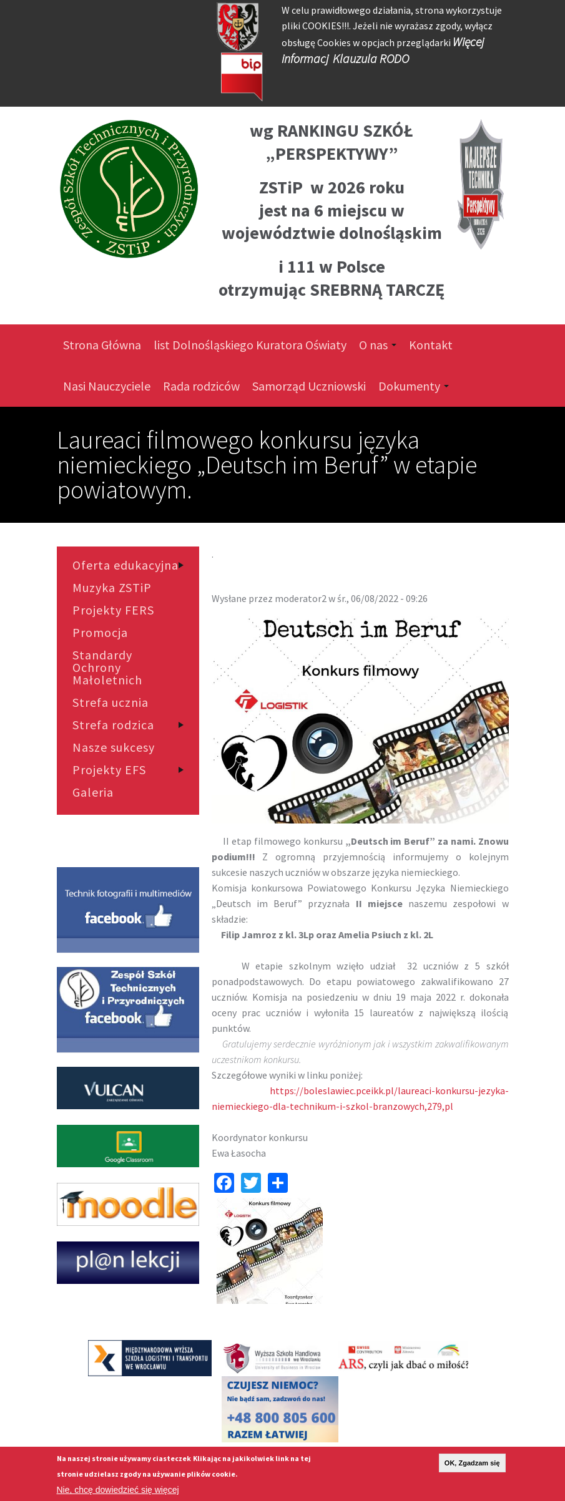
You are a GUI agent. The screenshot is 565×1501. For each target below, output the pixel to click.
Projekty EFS (109, 770)
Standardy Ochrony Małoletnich (107, 667)
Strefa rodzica (113, 725)
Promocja (100, 632)
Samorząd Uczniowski (309, 386)
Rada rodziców (201, 386)
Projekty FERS (113, 610)
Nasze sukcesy (113, 747)
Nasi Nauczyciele (106, 386)
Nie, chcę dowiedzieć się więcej (118, 1492)
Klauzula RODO (371, 58)
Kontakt (431, 344)
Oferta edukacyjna (125, 565)
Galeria (93, 792)
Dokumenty (413, 386)
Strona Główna (102, 344)
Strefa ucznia (110, 702)
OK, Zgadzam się (472, 1465)
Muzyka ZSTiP (112, 587)
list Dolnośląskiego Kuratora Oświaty (250, 344)
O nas (377, 344)
